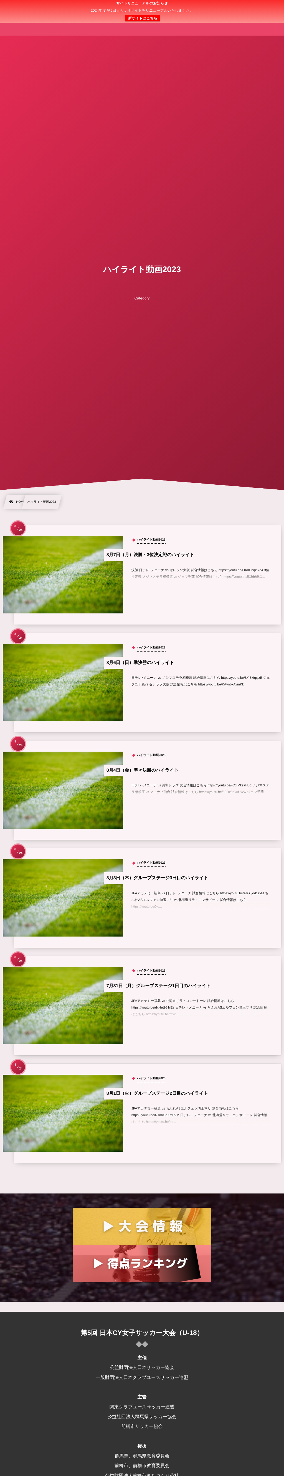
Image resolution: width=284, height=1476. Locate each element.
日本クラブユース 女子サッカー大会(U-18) (142, 11)
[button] (269, 7)
